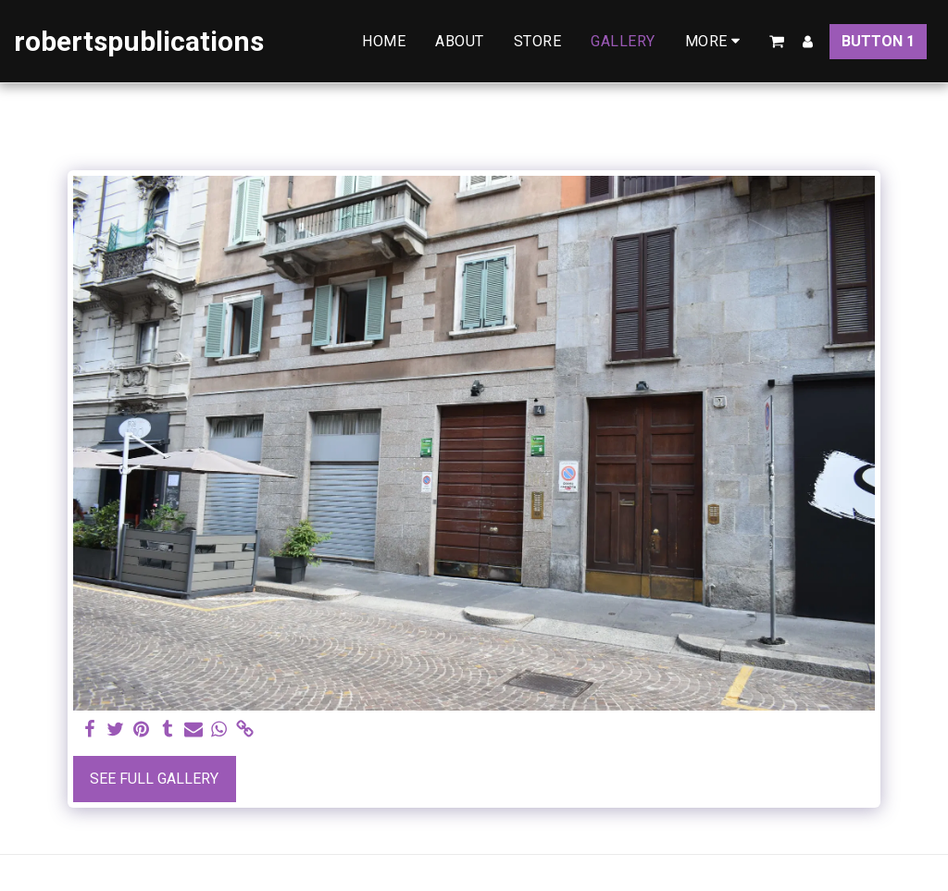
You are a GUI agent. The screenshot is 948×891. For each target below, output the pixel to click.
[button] (777, 41)
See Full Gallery (154, 778)
